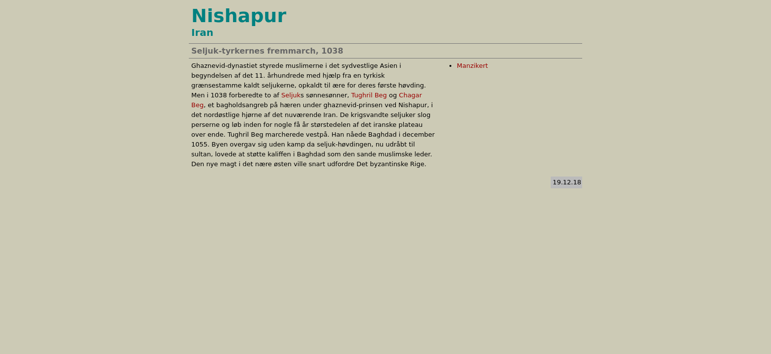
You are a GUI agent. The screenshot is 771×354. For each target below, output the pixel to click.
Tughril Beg (369, 95)
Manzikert (472, 65)
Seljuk (290, 95)
